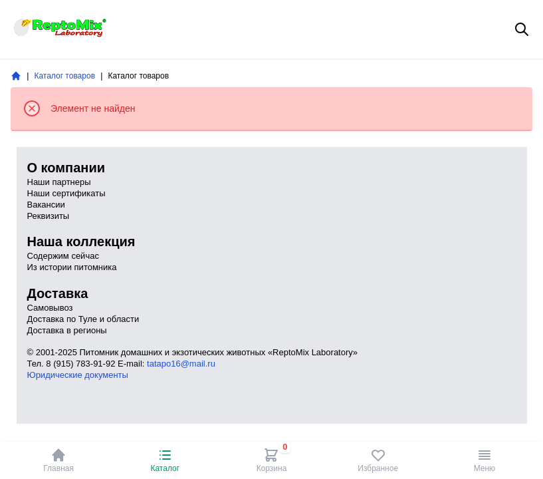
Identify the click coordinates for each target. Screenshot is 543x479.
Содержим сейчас (63, 256)
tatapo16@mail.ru (181, 364)
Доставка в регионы (67, 330)
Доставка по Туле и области (83, 319)
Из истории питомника (72, 267)
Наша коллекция (81, 241)
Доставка (57, 293)
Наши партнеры (59, 182)
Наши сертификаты (66, 193)
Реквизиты (48, 216)
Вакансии (46, 205)
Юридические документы (77, 375)
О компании (66, 167)
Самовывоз (50, 308)
